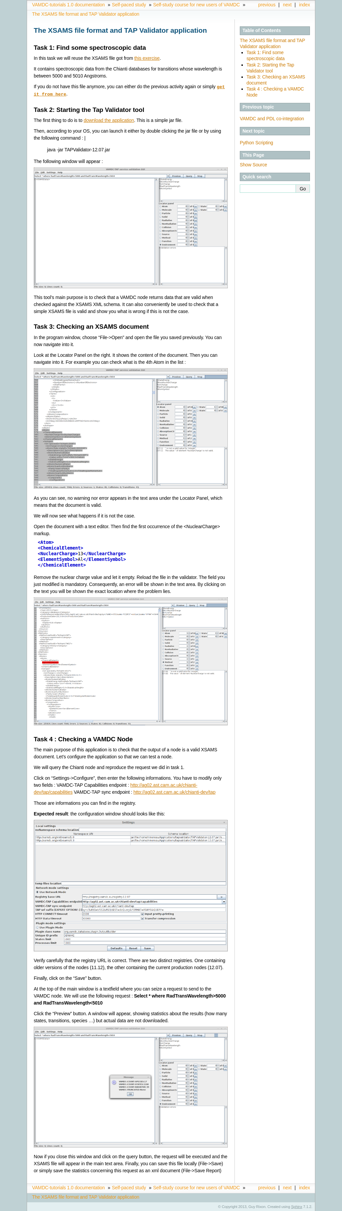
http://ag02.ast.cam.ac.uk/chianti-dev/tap (174, 791)
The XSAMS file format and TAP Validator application (85, 14)
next (287, 4)
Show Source (253, 164)
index (304, 4)
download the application (108, 119)
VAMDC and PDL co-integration (272, 118)
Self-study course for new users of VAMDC (196, 4)
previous (267, 4)
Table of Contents (261, 30)
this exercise (147, 58)
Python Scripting (256, 142)
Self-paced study (129, 4)
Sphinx (296, 1206)
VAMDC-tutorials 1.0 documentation (68, 4)
